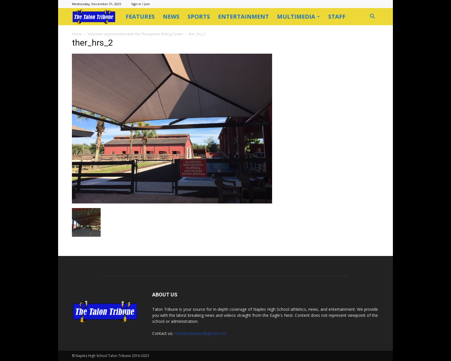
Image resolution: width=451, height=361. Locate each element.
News (171, 16)
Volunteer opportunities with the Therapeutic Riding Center (135, 34)
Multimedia (298, 16)
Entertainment (243, 16)
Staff (336, 16)
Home (77, 34)
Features (140, 16)
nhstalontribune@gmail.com (200, 333)
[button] (372, 17)
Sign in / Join (140, 4)
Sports (199, 16)
